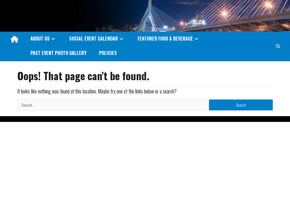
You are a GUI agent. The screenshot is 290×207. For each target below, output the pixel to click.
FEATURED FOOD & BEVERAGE (165, 38)
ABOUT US (40, 38)
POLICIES (108, 52)
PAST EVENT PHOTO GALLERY (58, 52)
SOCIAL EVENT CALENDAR (93, 38)
